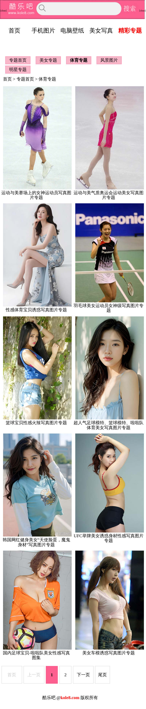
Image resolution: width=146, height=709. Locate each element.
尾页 (102, 674)
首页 (14, 30)
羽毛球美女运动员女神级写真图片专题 (109, 308)
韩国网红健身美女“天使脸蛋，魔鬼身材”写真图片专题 (36, 542)
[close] (3, 10)
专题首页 (18, 60)
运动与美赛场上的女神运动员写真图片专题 (36, 195)
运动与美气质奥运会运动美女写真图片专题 (109, 195)
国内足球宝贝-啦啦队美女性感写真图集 (36, 655)
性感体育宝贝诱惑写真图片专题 (36, 309)
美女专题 (48, 60)
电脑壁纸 (72, 30)
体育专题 (78, 60)
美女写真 (101, 30)
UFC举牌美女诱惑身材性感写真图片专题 (109, 538)
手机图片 (43, 30)
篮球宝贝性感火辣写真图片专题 (36, 422)
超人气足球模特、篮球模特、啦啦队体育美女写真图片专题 (109, 425)
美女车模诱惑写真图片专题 (108, 652)
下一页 (83, 674)
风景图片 (109, 60)
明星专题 (18, 69)
